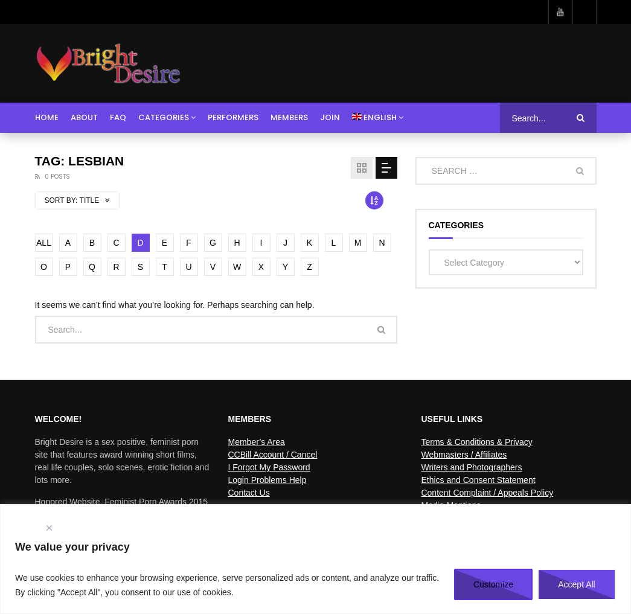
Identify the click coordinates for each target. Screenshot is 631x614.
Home (47, 117)
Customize (493, 584)
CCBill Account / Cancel (272, 454)
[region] (315, 559)
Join (330, 117)
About (84, 117)
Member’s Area (256, 442)
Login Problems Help (267, 480)
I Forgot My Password (269, 467)
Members (289, 117)
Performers (233, 117)
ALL (43, 243)
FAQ (118, 117)
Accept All (576, 584)
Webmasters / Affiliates (464, 454)
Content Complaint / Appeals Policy (487, 492)
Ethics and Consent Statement (478, 480)
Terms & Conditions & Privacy (476, 442)
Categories (163, 117)
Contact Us (248, 492)
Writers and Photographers (471, 467)
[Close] (49, 528)
